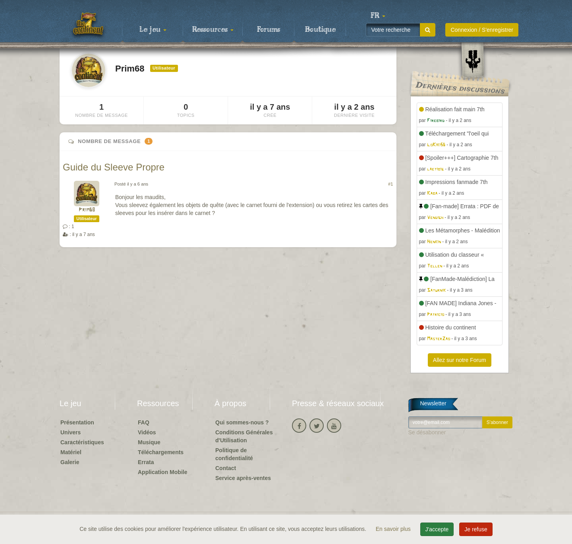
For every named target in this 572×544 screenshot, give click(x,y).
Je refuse (475, 529)
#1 (390, 184)
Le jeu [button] (152, 29)
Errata (146, 462)
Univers (70, 432)
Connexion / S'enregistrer (481, 30)
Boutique (320, 29)
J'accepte (437, 529)
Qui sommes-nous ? (242, 422)
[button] (378, 16)
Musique (149, 442)
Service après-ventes (243, 478)
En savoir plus (394, 529)
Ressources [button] (213, 29)
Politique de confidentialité (234, 454)
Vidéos (147, 432)
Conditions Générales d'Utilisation (244, 436)
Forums (268, 29)
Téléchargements (161, 452)
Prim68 (87, 210)
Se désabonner (427, 432)
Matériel (70, 452)
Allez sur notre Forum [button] (459, 360)
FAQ (143, 422)
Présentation (77, 422)
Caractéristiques (82, 442)
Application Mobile (162, 472)
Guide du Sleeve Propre (113, 167)
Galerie (69, 462)
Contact (225, 468)
